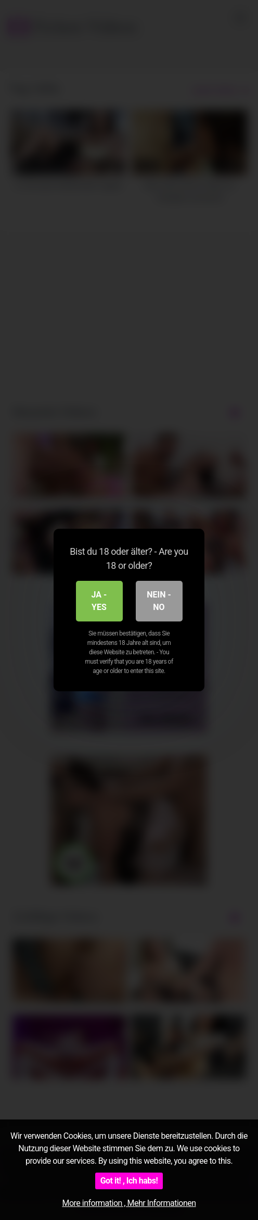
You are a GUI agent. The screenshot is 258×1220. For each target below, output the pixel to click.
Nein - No (159, 601)
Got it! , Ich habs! (129, 1181)
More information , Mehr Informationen (129, 1203)
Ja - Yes (99, 601)
